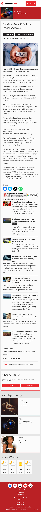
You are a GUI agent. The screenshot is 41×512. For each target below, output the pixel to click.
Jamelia (21, 442)
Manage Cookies (20, 497)
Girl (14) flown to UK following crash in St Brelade (23, 240)
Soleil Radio (20, 490)
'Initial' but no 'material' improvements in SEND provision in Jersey (24, 280)
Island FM (20, 492)
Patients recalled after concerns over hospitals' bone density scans (24, 258)
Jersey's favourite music (22, 14)
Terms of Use (20, 504)
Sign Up (30, 385)
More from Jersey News (25, 34)
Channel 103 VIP (12, 375)
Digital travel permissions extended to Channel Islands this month (24, 316)
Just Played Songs (11, 395)
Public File (20, 502)
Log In (11, 385)
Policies (20, 500)
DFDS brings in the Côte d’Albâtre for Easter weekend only (25, 296)
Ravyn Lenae (23, 405)
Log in (6, 364)
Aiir (36, 509)
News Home (9, 34)
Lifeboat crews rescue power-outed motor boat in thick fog (23, 220)
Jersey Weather (10, 457)
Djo (20, 423)
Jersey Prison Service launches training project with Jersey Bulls (25, 203)
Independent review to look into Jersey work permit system (24, 333)
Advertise (20, 495)
